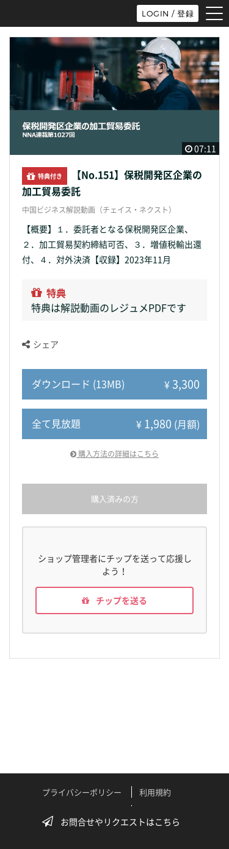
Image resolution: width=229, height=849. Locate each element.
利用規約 (155, 792)
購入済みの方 (115, 498)
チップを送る (114, 600)
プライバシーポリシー (82, 792)
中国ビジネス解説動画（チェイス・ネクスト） (99, 209)
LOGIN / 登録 (168, 13)
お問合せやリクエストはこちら (114, 821)
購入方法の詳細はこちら (114, 453)
